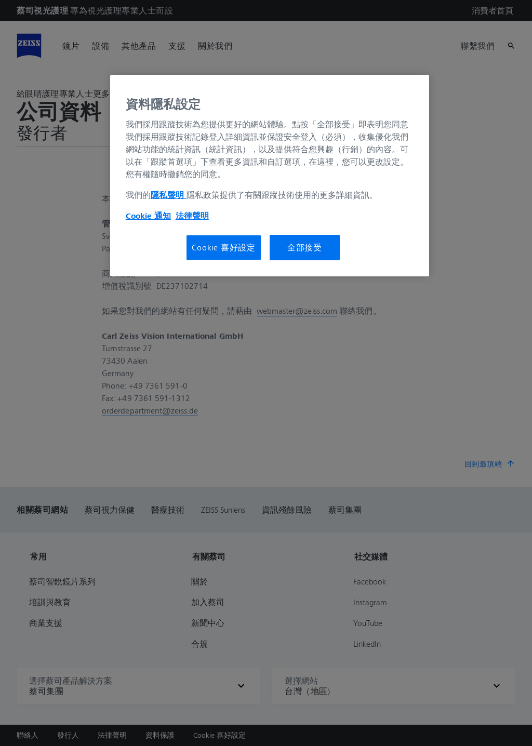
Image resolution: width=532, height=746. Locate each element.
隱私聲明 (169, 195)
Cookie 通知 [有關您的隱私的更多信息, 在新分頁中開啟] (148, 215)
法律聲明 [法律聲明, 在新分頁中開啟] (192, 215)
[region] (269, 175)
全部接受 (304, 247)
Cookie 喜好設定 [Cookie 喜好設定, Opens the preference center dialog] (224, 247)
